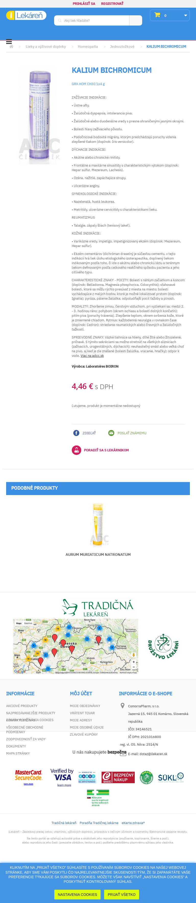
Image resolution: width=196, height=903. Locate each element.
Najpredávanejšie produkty (30, 713)
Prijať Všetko (122, 895)
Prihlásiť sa (84, 4)
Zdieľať (84, 433)
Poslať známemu (127, 433)
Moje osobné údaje (87, 727)
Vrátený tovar (82, 713)
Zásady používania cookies (30, 760)
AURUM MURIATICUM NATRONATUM (98, 554)
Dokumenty (16, 746)
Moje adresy (81, 720)
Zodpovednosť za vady (26, 739)
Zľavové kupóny (84, 734)
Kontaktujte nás (20, 720)
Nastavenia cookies (77, 895)
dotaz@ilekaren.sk (153, 754)
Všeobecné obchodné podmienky (24, 729)
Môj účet (81, 694)
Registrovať (112, 4)
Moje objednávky (85, 706)
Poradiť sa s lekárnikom (100, 450)
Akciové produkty (22, 706)
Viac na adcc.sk (92, 356)
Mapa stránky (18, 753)
